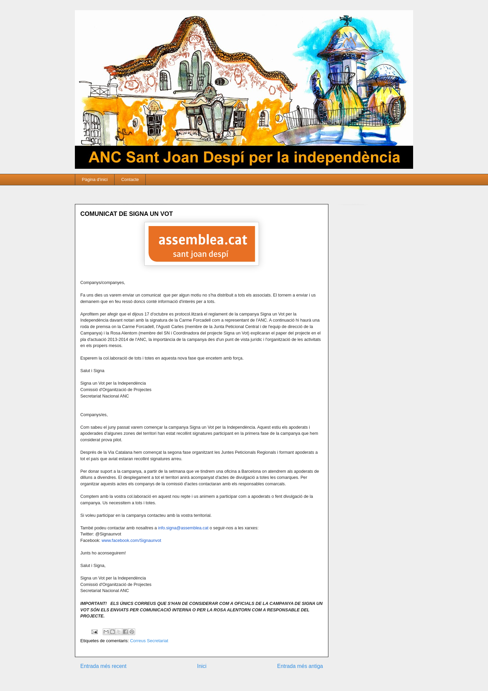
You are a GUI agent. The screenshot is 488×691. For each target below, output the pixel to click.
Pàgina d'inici (95, 179)
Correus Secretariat (149, 640)
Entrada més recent (103, 666)
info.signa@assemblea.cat (183, 528)
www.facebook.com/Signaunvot (131, 540)
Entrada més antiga (300, 666)
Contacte (130, 179)
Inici (202, 666)
